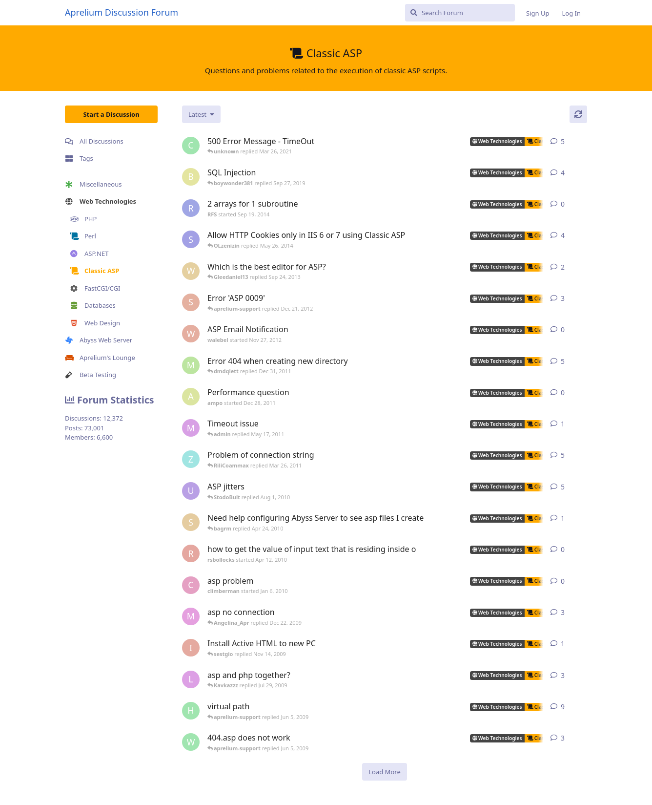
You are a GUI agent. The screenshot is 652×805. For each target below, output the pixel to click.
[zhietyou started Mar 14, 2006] (191, 459)
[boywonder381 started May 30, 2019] (191, 177)
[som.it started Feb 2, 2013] (191, 239)
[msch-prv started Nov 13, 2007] (191, 365)
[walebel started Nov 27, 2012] (191, 333)
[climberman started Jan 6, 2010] (191, 585)
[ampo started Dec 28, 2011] (191, 396)
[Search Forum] (460, 12)
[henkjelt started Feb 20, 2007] (191, 711)
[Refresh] (578, 114)
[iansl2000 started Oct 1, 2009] (191, 648)
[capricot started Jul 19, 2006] (191, 145)
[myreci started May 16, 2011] (191, 428)
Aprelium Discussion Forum (121, 12)
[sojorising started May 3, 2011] (191, 302)
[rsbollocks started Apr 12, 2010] (191, 553)
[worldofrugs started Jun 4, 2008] (191, 742)
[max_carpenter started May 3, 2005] (191, 616)
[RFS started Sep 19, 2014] (191, 208)
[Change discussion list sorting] (201, 114)
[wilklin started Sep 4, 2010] (191, 271)
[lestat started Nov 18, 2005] (191, 679)
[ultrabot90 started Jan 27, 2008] (191, 491)
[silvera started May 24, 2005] (191, 522)
